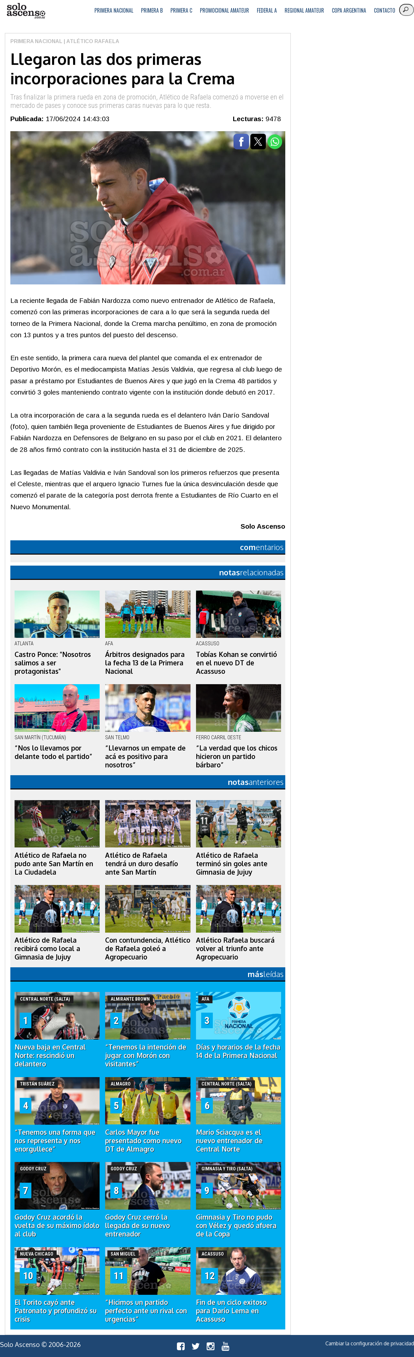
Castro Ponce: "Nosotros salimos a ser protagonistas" (53, 662)
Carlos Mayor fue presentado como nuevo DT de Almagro (143, 1140)
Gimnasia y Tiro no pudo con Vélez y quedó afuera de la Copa (236, 1225)
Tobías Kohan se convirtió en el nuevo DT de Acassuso (236, 662)
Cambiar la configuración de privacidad (369, 1343)
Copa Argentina (349, 10)
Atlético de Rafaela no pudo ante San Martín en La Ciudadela (54, 863)
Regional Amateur (304, 10)
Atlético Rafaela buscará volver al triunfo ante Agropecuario (235, 948)
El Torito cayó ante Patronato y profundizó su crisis (56, 1310)
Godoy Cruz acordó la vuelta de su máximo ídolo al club (57, 1225)
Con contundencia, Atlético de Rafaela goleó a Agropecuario (147, 948)
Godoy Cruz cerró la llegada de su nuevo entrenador (137, 1225)
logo (26, 11)
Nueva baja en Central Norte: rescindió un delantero (50, 1055)
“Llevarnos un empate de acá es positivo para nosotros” (145, 756)
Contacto (384, 10)
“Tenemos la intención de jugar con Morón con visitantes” (145, 1055)
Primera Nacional (113, 10)
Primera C (181, 10)
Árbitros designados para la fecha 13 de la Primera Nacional (145, 662)
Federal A (267, 10)
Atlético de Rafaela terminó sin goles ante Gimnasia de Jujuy (231, 863)
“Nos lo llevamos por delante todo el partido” (54, 752)
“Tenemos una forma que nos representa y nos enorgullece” (55, 1140)
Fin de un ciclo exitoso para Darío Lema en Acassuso (231, 1310)
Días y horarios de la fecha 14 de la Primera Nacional (238, 1051)
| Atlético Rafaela (90, 41)
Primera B (152, 10)
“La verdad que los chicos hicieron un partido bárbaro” (237, 756)
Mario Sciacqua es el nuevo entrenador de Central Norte (229, 1140)
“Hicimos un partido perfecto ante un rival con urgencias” (146, 1310)
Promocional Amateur (224, 10)
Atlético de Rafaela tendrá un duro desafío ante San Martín (141, 863)
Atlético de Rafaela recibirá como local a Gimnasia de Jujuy (47, 948)
